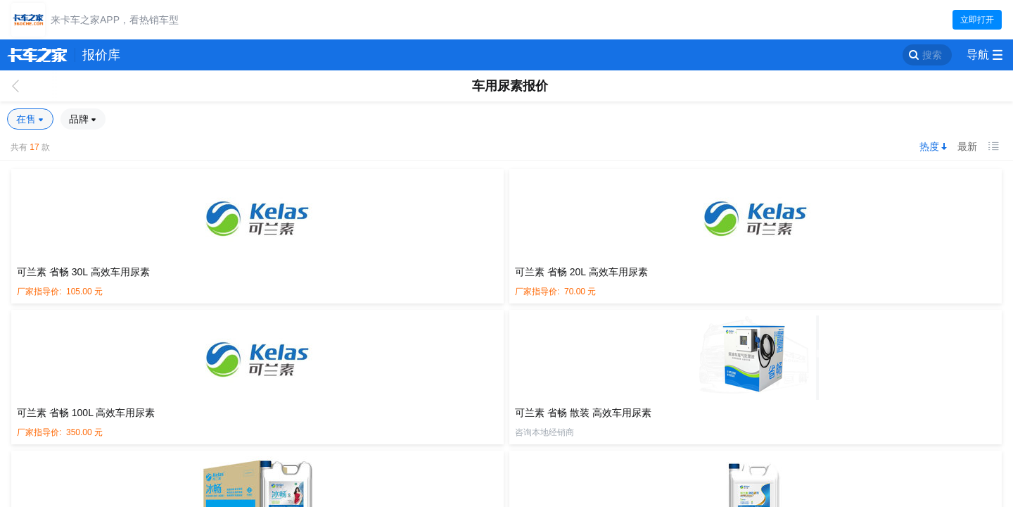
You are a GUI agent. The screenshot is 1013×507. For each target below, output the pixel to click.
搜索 (932, 55)
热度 (929, 146)
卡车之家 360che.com (37, 55)
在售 (27, 119)
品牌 (80, 119)
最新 (967, 146)
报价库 (101, 55)
